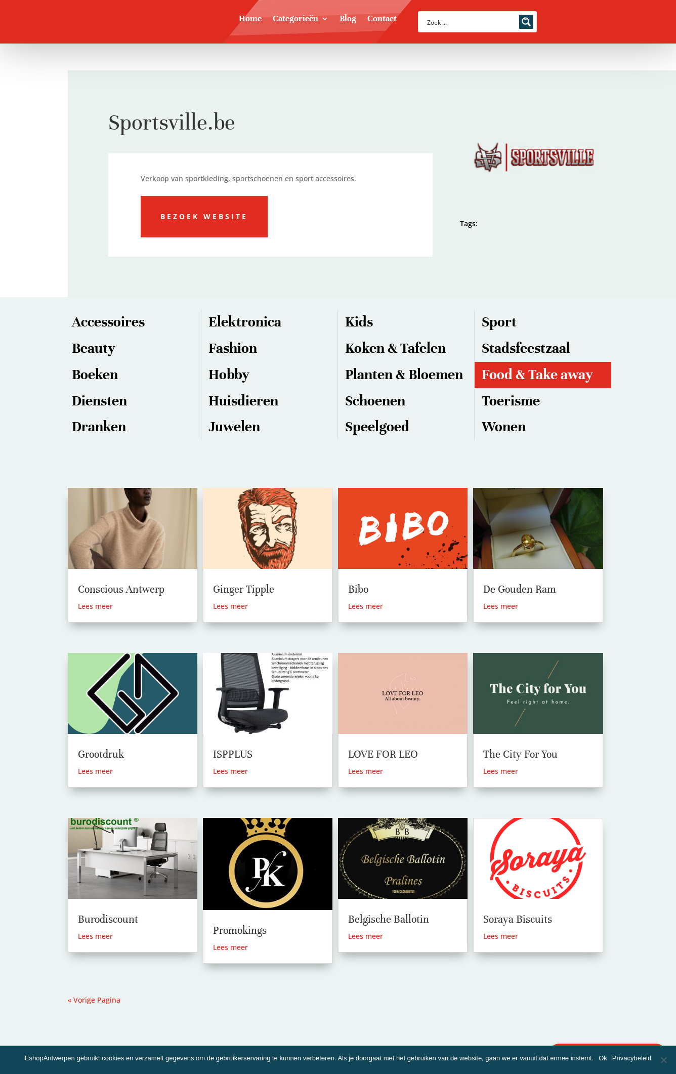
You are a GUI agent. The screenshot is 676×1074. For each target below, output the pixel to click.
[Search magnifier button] (526, 22)
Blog (348, 19)
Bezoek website (204, 216)
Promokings (240, 930)
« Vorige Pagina (94, 1000)
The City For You (520, 754)
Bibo (358, 589)
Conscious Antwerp (121, 589)
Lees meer (95, 606)
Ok (603, 1058)
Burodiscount (108, 919)
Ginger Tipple (243, 589)
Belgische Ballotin (388, 919)
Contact (382, 19)
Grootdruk (101, 754)
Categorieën (295, 19)
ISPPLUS (232, 754)
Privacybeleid (631, 1058)
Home (250, 19)
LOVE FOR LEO (383, 754)
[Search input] (471, 21)
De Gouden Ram (519, 589)
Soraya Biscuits (517, 919)
